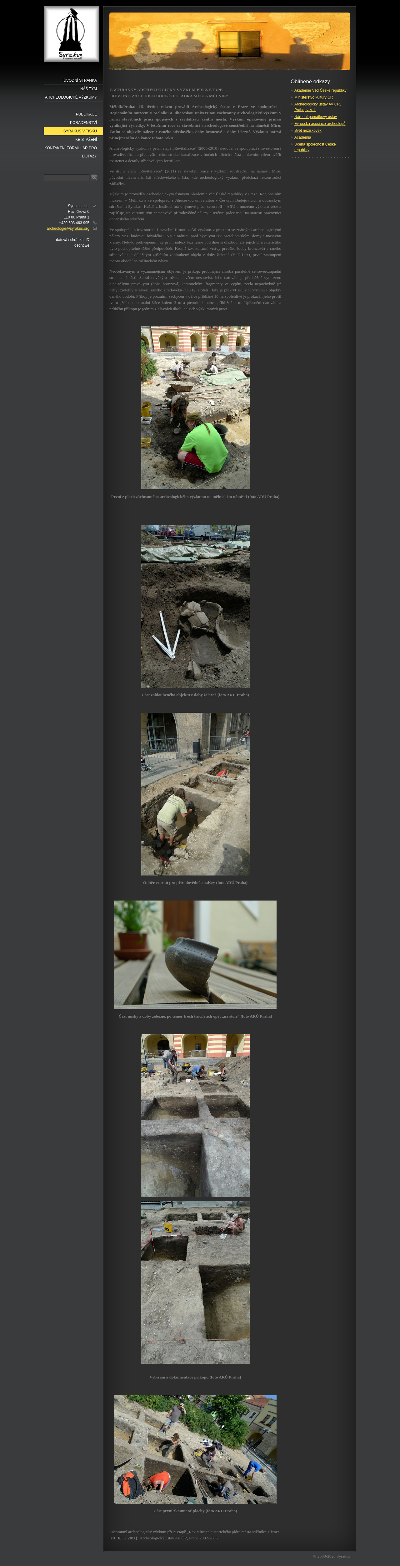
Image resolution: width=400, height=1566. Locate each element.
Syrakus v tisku (80, 131)
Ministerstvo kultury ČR (313, 97)
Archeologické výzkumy (71, 97)
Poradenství (83, 123)
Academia (302, 137)
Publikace (86, 114)
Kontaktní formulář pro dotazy (70, 149)
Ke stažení (86, 139)
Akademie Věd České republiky (320, 90)
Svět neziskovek (308, 130)
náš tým (88, 89)
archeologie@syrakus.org (68, 228)
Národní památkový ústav (315, 117)
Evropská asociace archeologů (319, 123)
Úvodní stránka (80, 80)
